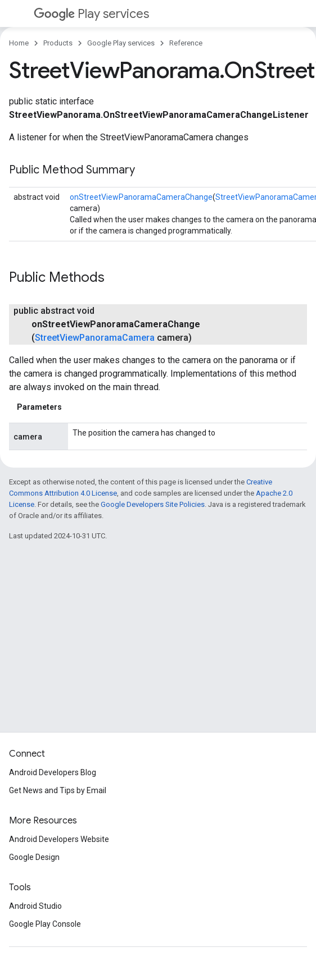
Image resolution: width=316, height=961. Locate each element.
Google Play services (121, 43)
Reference (185, 43)
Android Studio (35, 905)
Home (19, 43)
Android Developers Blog (52, 772)
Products (58, 43)
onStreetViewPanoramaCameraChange (141, 197)
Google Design (34, 857)
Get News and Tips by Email (57, 790)
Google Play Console (45, 923)
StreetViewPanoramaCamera (95, 337)
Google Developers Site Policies (153, 504)
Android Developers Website (59, 839)
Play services (91, 13)
